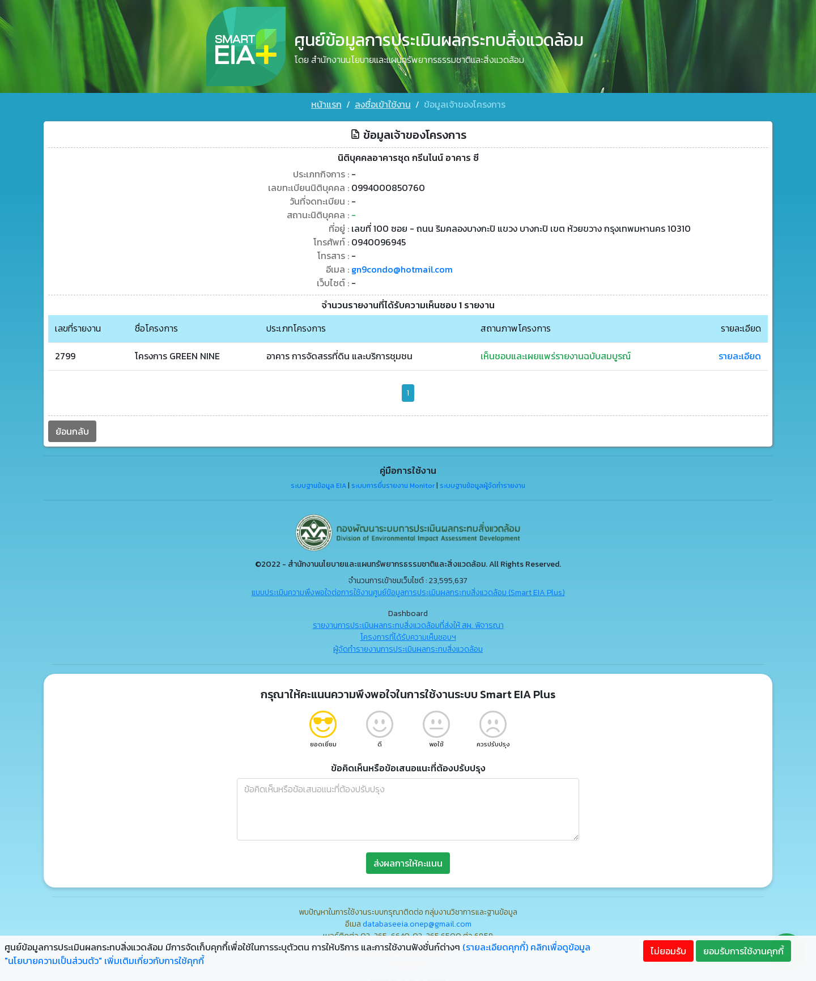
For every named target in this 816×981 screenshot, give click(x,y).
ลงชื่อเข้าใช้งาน (383, 104)
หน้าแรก (326, 104)
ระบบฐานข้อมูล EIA (318, 485)
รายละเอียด (740, 355)
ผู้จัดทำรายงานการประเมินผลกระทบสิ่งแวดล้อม (408, 648)
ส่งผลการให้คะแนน (408, 862)
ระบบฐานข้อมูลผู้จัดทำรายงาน (482, 485)
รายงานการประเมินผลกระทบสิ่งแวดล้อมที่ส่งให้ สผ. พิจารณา (408, 624)
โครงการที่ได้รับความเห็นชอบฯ (408, 636)
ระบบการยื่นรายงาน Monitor (393, 485)
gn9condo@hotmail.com (402, 268)
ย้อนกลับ (71, 430)
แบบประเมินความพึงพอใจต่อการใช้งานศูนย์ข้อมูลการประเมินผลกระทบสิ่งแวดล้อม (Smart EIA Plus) (408, 591)
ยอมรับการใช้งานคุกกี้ (743, 951)
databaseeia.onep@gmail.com (417, 923)
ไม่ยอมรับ (668, 951)
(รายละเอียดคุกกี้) (495, 947)
